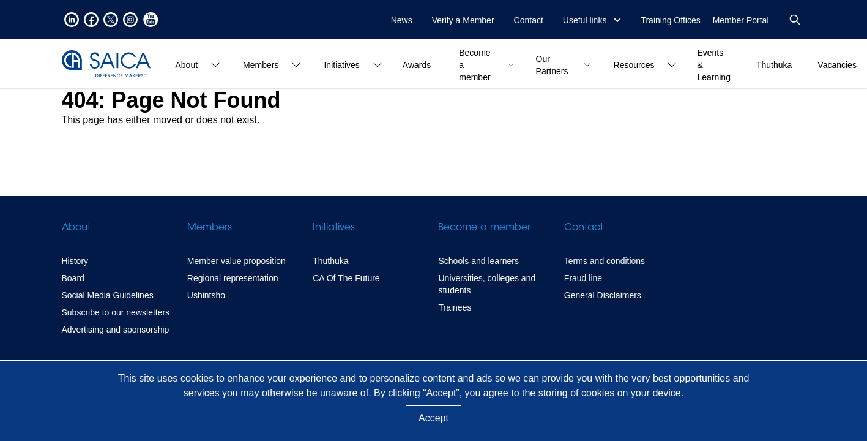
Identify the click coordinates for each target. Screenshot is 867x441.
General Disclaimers (602, 295)
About (76, 228)
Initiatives (334, 228)
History (75, 261)
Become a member (484, 228)
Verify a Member (463, 20)
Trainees (454, 307)
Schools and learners (478, 261)
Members (209, 228)
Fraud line (583, 278)
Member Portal (741, 20)
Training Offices (670, 20)
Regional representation (232, 278)
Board (73, 278)
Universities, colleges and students (486, 284)
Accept (433, 418)
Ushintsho (206, 295)
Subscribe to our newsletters (116, 312)
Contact (528, 20)
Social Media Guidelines (108, 295)
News (401, 20)
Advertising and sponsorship (115, 329)
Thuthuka (330, 261)
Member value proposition (236, 261)
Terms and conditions (604, 261)
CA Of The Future (346, 278)
